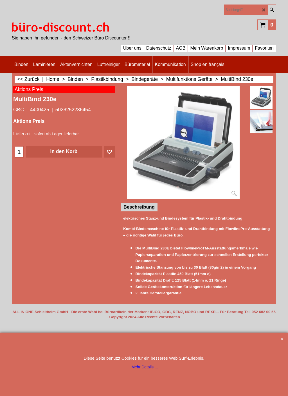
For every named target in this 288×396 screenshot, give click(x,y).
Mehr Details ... (144, 367)
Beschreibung (139, 207)
